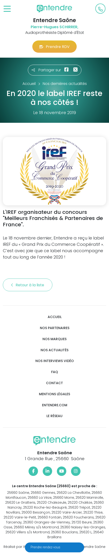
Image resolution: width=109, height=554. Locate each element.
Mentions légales (54, 394)
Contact (54, 383)
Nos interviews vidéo (54, 361)
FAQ (54, 372)
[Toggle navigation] (7, 9)
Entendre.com (54, 405)
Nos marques (54, 339)
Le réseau (54, 416)
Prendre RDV (54, 46)
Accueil (55, 317)
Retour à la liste (27, 285)
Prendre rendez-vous (46, 547)
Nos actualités (54, 350)
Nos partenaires (54, 328)
